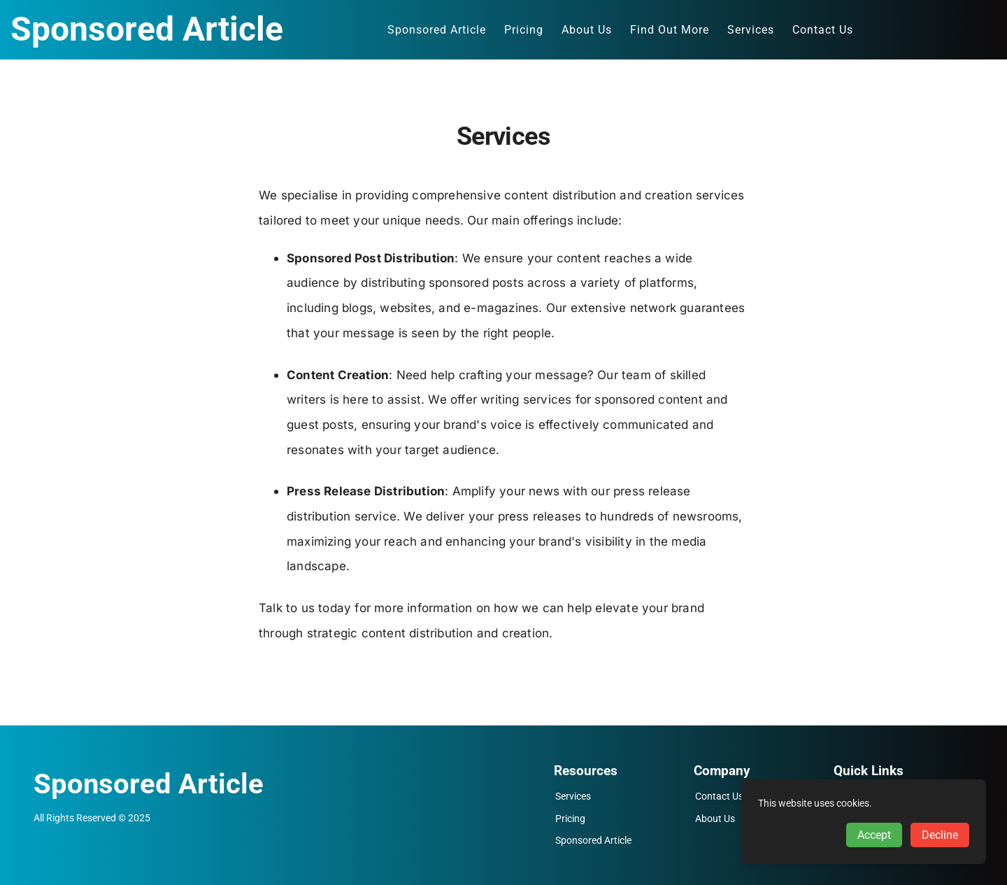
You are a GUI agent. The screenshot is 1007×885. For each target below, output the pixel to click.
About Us (715, 819)
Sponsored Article (593, 841)
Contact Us (719, 796)
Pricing (570, 819)
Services (573, 796)
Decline (940, 835)
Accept (874, 835)
